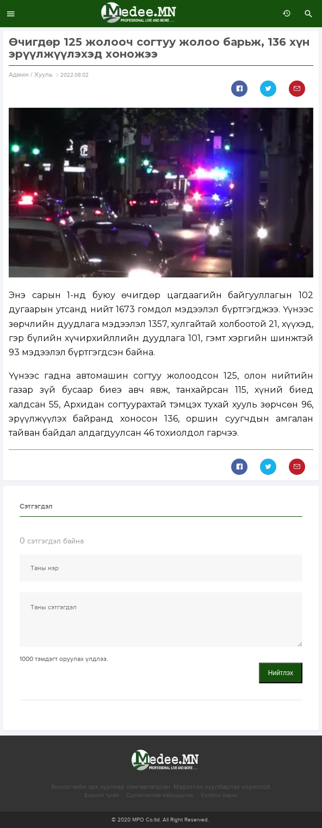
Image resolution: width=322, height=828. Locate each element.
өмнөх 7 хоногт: (284, 13)
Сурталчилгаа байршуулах (160, 795)
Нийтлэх (280, 673)
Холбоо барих (219, 795)
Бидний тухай (101, 795)
